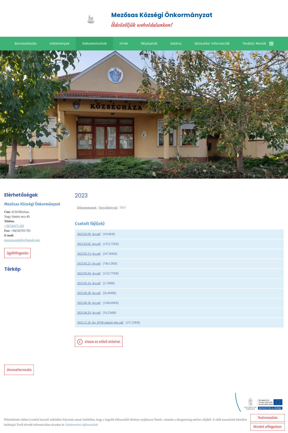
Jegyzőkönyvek (108, 207)
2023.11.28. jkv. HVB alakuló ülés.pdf (100, 322)
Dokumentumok (94, 43)
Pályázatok (149, 43)
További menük (257, 43)
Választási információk (212, 43)
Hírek (124, 43)
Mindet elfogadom (267, 427)
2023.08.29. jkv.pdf (88, 312)
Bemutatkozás (26, 43)
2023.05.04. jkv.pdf (88, 273)
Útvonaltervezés (19, 370)
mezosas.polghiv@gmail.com (22, 240)
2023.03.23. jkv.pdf (88, 263)
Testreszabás (268, 418)
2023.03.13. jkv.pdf (88, 253)
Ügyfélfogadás (17, 253)
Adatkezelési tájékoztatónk (81, 424)
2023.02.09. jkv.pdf (88, 234)
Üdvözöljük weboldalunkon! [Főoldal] (161, 19)
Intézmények (59, 43)
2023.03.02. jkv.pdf (88, 244)
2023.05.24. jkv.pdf (88, 283)
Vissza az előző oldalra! (102, 342)
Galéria (176, 43)
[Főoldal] (91, 19)
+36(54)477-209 (14, 226)
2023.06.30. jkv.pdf (88, 303)
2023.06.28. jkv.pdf (88, 293)
